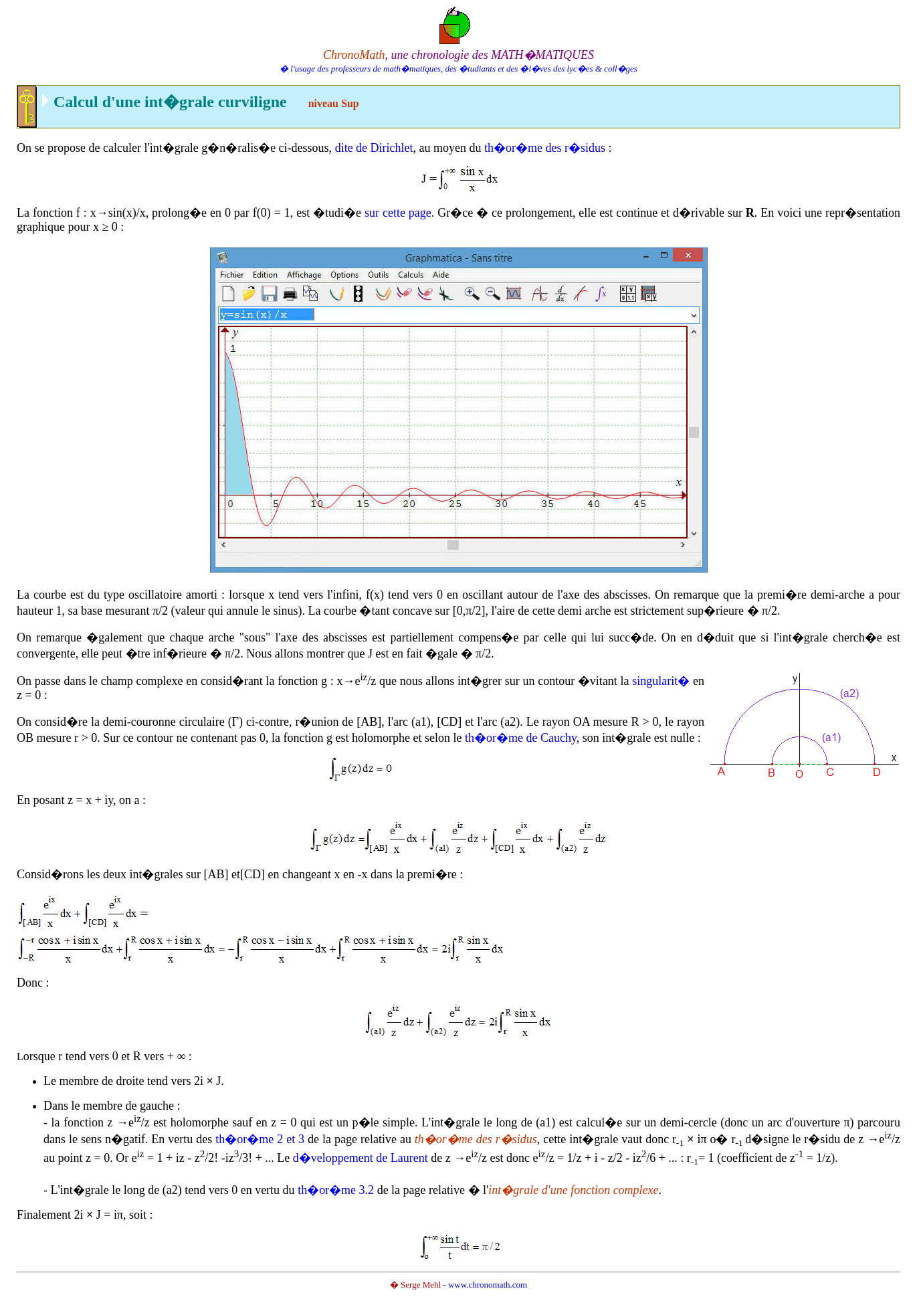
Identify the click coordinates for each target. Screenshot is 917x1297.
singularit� (661, 681)
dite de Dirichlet (374, 148)
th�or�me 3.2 (336, 1190)
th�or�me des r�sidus (544, 148)
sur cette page (398, 212)
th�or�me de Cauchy (521, 737)
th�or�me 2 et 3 (259, 1139)
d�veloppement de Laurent (360, 1158)
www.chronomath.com (487, 1285)
